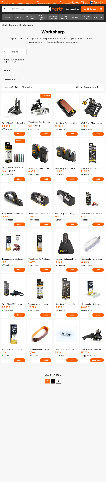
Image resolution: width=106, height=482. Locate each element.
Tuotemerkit (15, 25)
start (4, 25)
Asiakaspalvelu (72, 9)
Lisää (19, 134)
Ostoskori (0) (92, 9)
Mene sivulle (97, 360)
